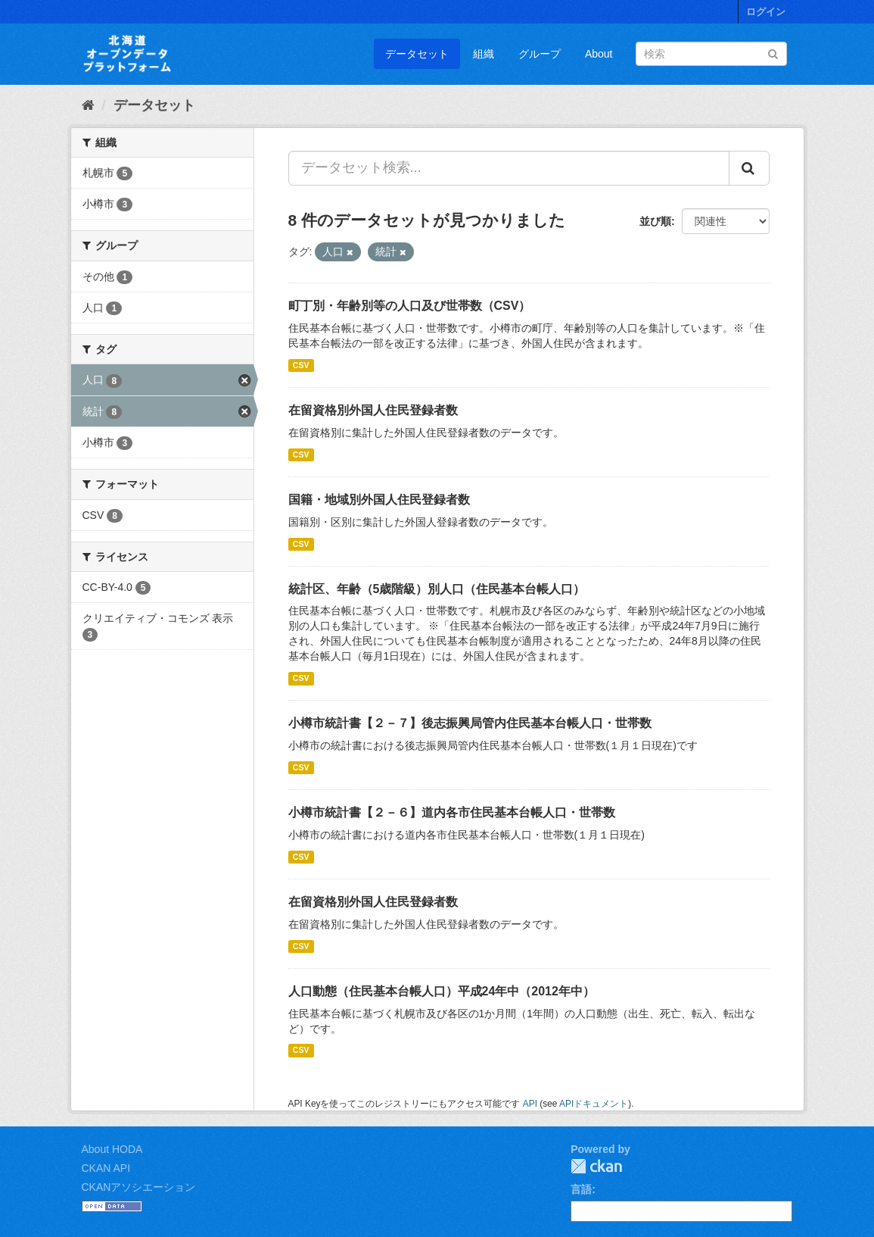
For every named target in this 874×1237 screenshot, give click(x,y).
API (530, 1103)
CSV (301, 365)
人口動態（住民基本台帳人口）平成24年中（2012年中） (441, 991)
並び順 (655, 221)
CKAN (596, 1166)
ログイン (765, 11)
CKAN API (106, 1168)
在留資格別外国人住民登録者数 (373, 410)
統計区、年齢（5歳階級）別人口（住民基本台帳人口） (437, 589)
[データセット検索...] (508, 168)
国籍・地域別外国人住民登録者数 (379, 499)
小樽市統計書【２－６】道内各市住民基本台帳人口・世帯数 (451, 812)
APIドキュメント (593, 1103)
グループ (539, 54)
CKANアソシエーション (139, 1187)
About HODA (112, 1149)
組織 (483, 54)
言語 (581, 1189)
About (599, 54)
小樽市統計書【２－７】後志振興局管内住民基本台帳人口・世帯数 (470, 723)
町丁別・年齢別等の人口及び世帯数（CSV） (409, 305)
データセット (417, 54)
